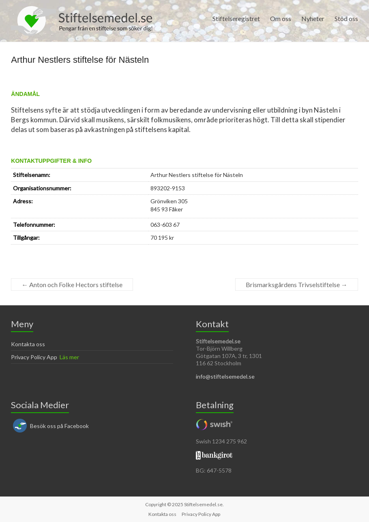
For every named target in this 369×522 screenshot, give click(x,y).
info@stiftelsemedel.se (225, 376)
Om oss (280, 18)
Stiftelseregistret (236, 18)
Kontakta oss (28, 344)
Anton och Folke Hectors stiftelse (71, 284)
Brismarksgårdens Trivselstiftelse (297, 284)
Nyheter (312, 18)
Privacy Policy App (34, 357)
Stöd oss (346, 18)
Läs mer (69, 357)
